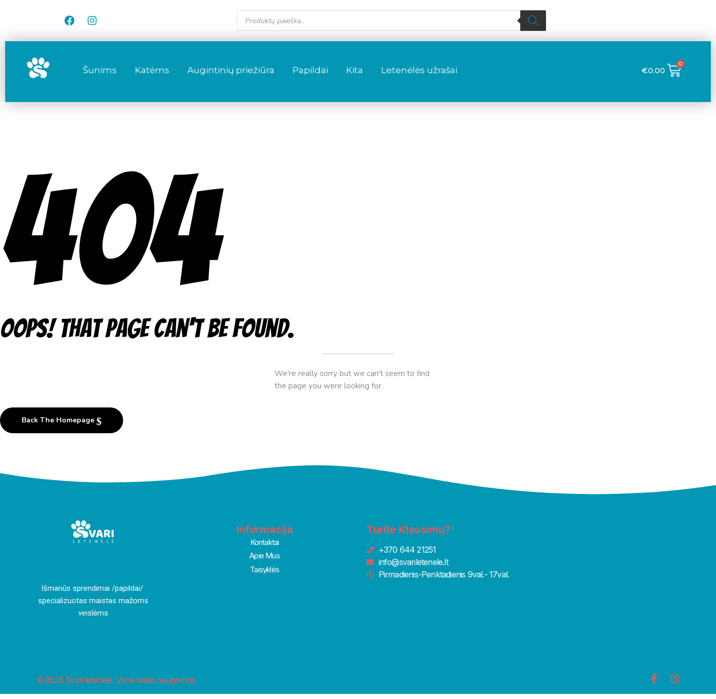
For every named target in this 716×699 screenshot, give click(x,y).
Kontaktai (264, 547)
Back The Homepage (59, 425)
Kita (426, 75)
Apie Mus (265, 559)
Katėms (224, 75)
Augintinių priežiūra (303, 75)
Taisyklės (265, 572)
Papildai (382, 75)
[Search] (533, 20)
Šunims (172, 75)
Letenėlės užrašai (491, 75)
